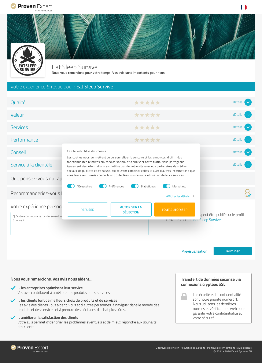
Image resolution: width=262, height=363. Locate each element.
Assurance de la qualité (193, 347)
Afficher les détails (178, 196)
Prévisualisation (194, 251)
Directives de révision (167, 347)
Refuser (87, 209)
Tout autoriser (175, 209)
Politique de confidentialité (221, 347)
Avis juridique (244, 347)
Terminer (232, 251)
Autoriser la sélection (131, 209)
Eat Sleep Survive (207, 219)
